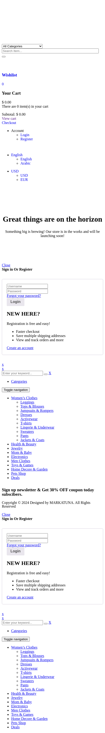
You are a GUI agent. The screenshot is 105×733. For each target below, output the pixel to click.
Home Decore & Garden (29, 469)
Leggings (27, 402)
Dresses (26, 415)
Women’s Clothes (24, 398)
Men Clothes (20, 461)
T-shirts (26, 423)
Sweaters (27, 432)
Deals (15, 478)
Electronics (19, 457)
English (17, 155)
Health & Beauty (23, 444)
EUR (24, 180)
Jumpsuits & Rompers (36, 411)
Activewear (29, 419)
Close (6, 265)
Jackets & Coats (32, 440)
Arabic (25, 163)
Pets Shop (18, 473)
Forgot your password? (24, 296)
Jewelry (17, 448)
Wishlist (9, 74)
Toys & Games (22, 465)
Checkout (9, 123)
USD (15, 171)
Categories (19, 381)
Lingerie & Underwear (37, 427)
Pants (24, 436)
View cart (9, 118)
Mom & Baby (21, 452)
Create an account (20, 348)
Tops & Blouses (32, 406)
